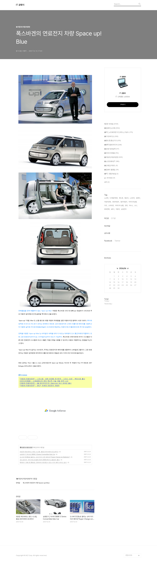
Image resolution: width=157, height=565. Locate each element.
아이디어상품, (133, 202)
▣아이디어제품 (111, 153)
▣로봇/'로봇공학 (111, 149)
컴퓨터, (138, 198)
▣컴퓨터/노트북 (112, 128)
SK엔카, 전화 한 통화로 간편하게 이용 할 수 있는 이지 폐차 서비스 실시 (43, 462)
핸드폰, (121, 198)
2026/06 (122, 268)
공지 (107, 182)
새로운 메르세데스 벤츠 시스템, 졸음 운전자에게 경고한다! (39, 452)
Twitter (117, 241)
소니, (135, 205)
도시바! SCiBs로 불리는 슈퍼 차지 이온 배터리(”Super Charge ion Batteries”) (45, 457)
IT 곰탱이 (20, 5)
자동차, (118, 209)
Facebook (108, 241)
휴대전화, (107, 209)
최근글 (106, 218)
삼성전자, (124, 209)
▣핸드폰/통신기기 (112, 140)
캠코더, (126, 198)
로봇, (126, 205)
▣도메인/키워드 (111, 165)
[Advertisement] (55, 410)
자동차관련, (107, 202)
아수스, (131, 205)
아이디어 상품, (119, 205)
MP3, (113, 209)
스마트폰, (111, 205)
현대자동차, (115, 202)
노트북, (106, 198)
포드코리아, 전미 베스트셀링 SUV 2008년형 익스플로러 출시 (40, 460)
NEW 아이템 (111, 124)
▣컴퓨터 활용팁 (111, 170)
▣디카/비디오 (111, 136)
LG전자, (132, 198)
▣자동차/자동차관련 (26, 447)
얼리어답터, (124, 202)
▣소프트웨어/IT (111, 161)
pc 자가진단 (109, 178)
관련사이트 (128, 555)
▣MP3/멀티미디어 (113, 145)
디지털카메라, (114, 198)
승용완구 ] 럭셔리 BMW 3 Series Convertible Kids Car (37, 454)
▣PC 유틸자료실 (111, 174)
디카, (105, 205)
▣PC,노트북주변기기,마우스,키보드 (118, 132)
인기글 (113, 218)
